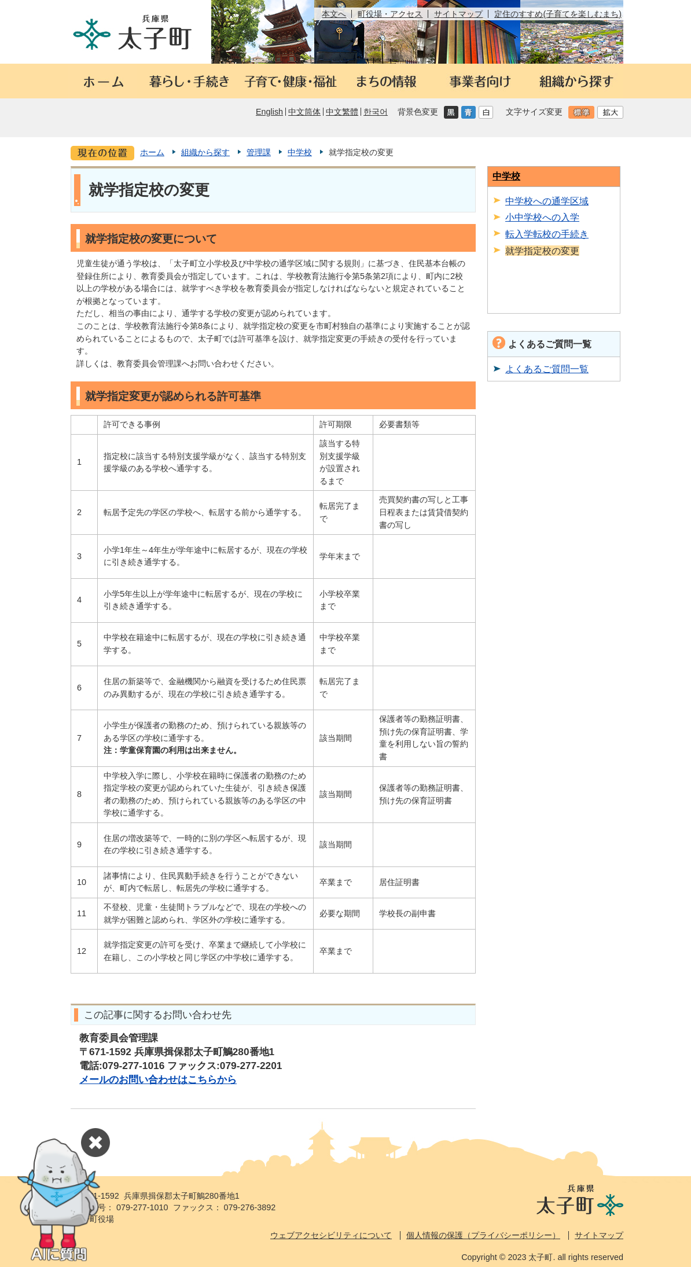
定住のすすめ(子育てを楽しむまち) (558, 14)
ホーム (152, 152)
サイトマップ (458, 14)
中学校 (300, 152)
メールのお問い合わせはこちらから (158, 1079)
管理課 (259, 152)
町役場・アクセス (390, 14)
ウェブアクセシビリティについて (331, 1235)
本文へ (334, 14)
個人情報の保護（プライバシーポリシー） (483, 1235)
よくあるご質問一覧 (547, 368)
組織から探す (205, 152)
